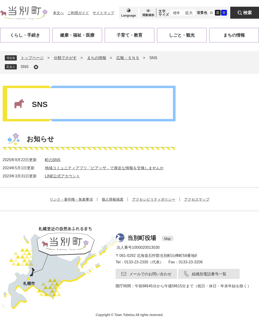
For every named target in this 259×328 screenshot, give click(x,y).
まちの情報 (96, 58)
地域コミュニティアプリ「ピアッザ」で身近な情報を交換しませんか (104, 168)
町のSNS (52, 160)
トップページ (32, 58)
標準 (176, 13)
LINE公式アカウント (62, 176)
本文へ (58, 13)
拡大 (189, 13)
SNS (25, 67)
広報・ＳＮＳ (127, 58)
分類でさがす (65, 58)
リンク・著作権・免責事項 (71, 199)
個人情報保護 (112, 199)
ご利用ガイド (78, 13)
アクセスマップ (196, 199)
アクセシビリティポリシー (153, 199)
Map (167, 239)
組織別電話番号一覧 (209, 274)
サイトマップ (103, 13)
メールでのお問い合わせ (150, 274)
